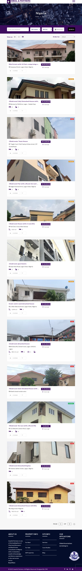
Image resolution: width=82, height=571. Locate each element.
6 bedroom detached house (19, 344)
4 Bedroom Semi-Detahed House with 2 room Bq (24, 388)
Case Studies (46, 547)
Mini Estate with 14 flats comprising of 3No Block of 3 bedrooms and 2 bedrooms (24, 64)
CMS (46, 569)
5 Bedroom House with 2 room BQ (22, 224)
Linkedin (67, 569)
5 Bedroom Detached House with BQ (23, 506)
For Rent (28, 542)
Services (44, 542)
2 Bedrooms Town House (18, 141)
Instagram (70, 569)
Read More (11, 563)
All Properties (29, 552)
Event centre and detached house (21, 304)
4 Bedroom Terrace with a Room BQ (22, 426)
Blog (43, 552)
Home (37, 16)
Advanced (59, 29)
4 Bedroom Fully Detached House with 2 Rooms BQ (24, 101)
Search (71, 29)
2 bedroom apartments (18, 264)
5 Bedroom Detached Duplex (20, 466)
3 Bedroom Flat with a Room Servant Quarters (24, 184)
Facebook (65, 569)
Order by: (56, 37)
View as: (10, 37)
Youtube (73, 569)
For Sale (27, 547)
